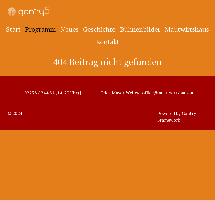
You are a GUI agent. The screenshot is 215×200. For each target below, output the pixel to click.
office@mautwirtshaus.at (168, 93)
